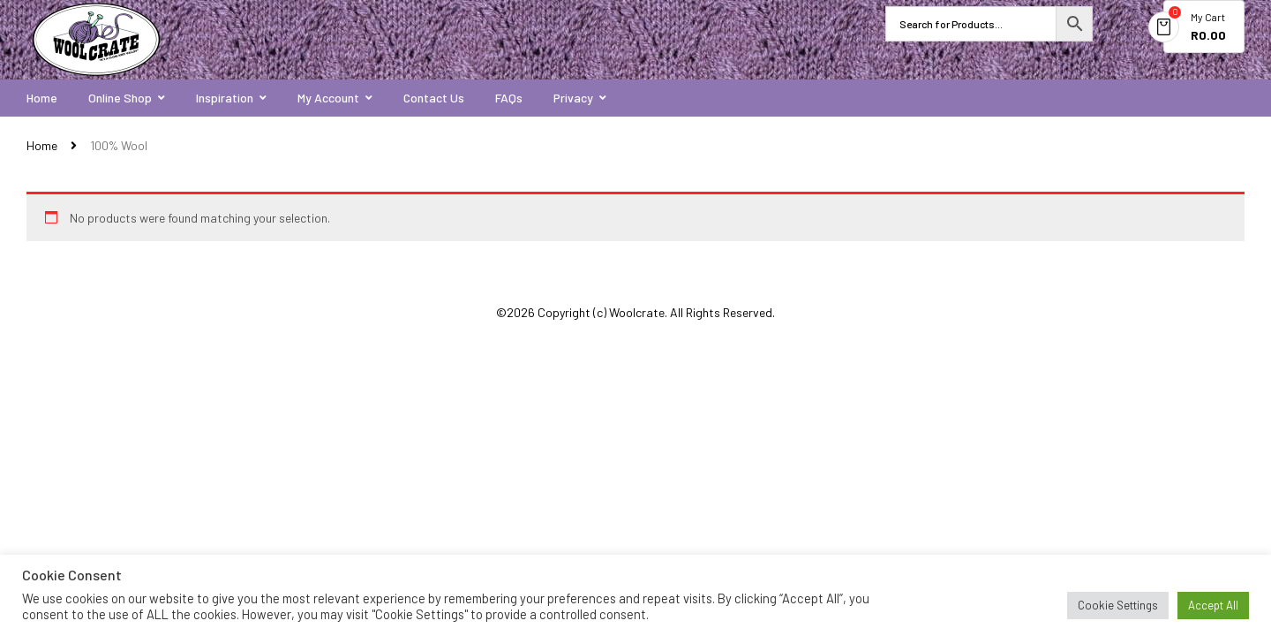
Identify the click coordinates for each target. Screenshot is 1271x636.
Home (41, 145)
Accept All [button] (1213, 605)
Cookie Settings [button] (1118, 605)
